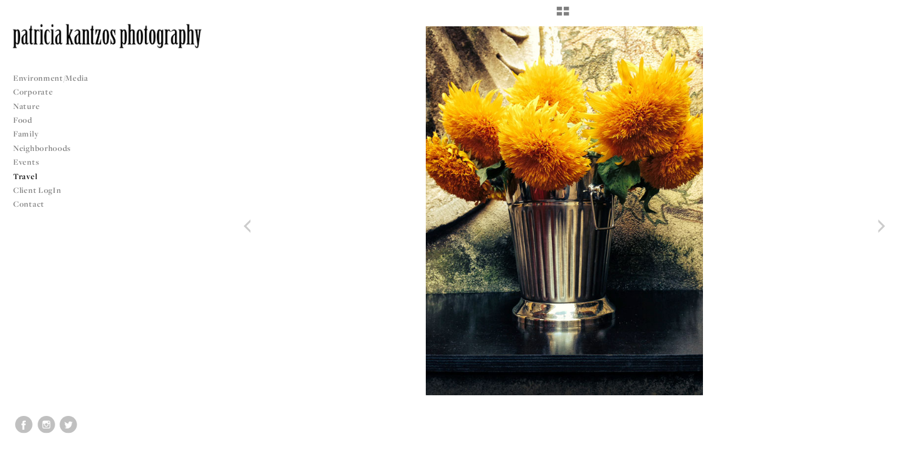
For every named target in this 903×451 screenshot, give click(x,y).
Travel (25, 176)
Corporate (33, 91)
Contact (29, 204)
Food (23, 120)
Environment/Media (50, 78)
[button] (563, 15)
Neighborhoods (47, 148)
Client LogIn (37, 190)
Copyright (877, 439)
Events (31, 162)
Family (25, 133)
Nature (26, 106)
